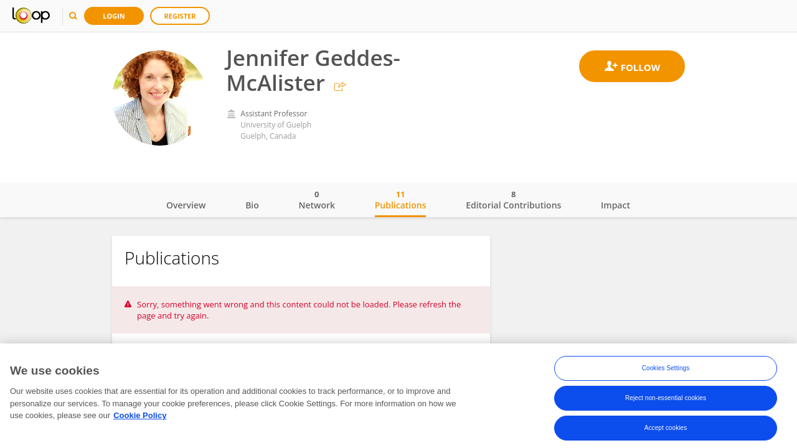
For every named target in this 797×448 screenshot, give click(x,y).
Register (180, 16)
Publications (401, 200)
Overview (185, 205)
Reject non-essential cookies (665, 400)
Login (114, 16)
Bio (252, 205)
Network (316, 200)
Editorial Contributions (513, 200)
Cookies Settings (666, 370)
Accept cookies (665, 430)
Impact (615, 205)
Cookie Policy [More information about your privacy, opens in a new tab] (139, 417)
